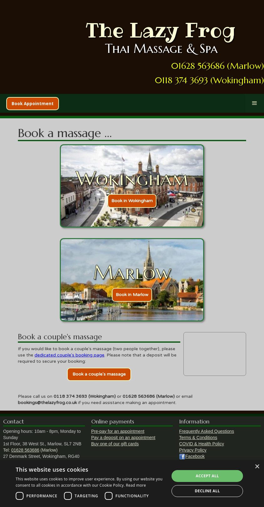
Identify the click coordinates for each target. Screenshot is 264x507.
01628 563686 (25, 450)
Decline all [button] (207, 491)
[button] (254, 103)
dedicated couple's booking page (69, 355)
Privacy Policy (192, 450)
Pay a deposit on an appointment (123, 437)
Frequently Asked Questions (206, 431)
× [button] (257, 466)
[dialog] (132, 483)
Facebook (194, 456)
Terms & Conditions (198, 437)
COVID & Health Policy (201, 443)
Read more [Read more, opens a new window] (136, 485)
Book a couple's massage (99, 374)
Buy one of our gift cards (115, 443)
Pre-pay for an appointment (118, 431)
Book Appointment (33, 103)
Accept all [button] (207, 476)
